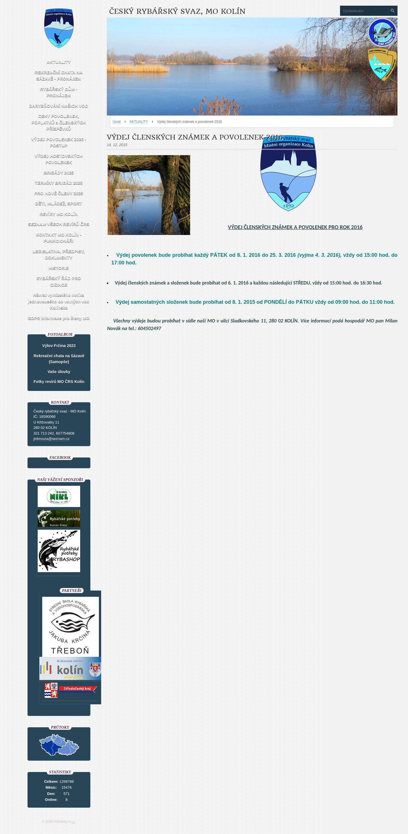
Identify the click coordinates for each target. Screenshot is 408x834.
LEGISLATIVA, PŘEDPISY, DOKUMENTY (59, 254)
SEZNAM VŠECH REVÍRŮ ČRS (58, 224)
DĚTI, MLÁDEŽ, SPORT (58, 203)
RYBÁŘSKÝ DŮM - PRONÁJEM (58, 92)
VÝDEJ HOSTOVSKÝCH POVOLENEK (59, 159)
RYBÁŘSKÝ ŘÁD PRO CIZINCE (59, 281)
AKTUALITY (138, 122)
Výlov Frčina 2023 (59, 345)
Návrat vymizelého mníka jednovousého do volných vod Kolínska (58, 301)
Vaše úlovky (59, 371)
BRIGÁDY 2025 (59, 172)
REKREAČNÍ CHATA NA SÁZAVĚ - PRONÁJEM (59, 75)
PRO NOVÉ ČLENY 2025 (58, 193)
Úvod (117, 122)
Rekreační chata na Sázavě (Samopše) (59, 359)
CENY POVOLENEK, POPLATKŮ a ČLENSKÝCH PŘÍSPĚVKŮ (58, 122)
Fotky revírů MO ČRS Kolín (59, 381)
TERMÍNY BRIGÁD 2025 (58, 182)
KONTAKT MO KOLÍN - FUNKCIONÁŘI (59, 237)
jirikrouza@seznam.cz (51, 439)
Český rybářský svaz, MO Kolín (177, 11)
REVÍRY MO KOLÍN (59, 213)
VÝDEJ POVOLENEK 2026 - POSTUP (58, 142)
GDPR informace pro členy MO (59, 318)
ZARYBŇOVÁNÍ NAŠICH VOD (58, 105)
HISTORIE (59, 268)
